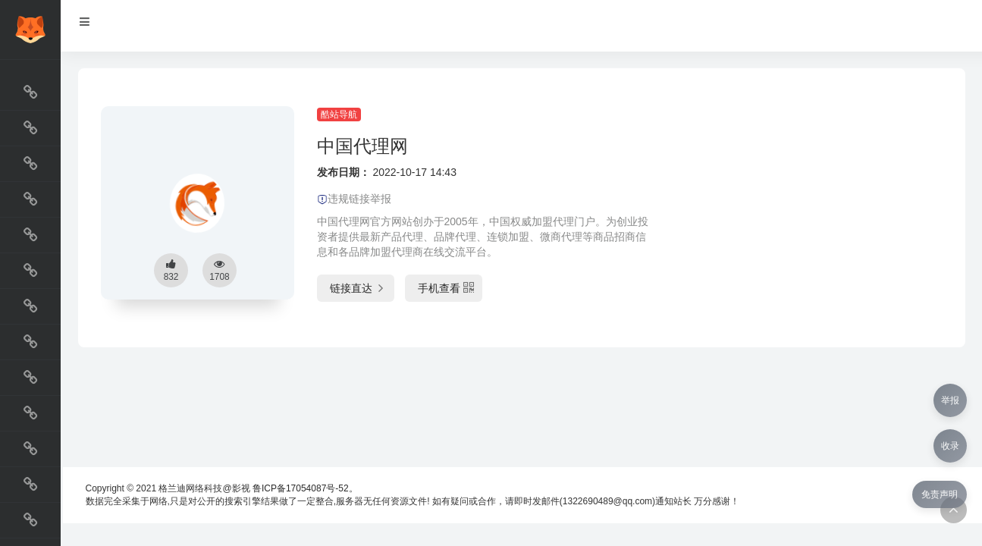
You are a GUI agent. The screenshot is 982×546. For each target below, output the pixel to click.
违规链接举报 (354, 199)
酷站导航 (339, 114)
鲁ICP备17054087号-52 (301, 488)
